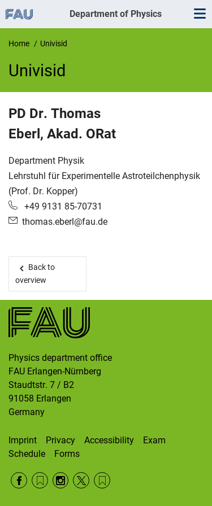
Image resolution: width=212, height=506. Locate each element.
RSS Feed (40, 480)
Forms (67, 453)
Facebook (19, 480)
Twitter (81, 480)
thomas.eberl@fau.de (64, 221)
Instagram (61, 480)
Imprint (22, 440)
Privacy (60, 440)
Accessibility (109, 440)
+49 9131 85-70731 (62, 206)
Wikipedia (102, 480)
